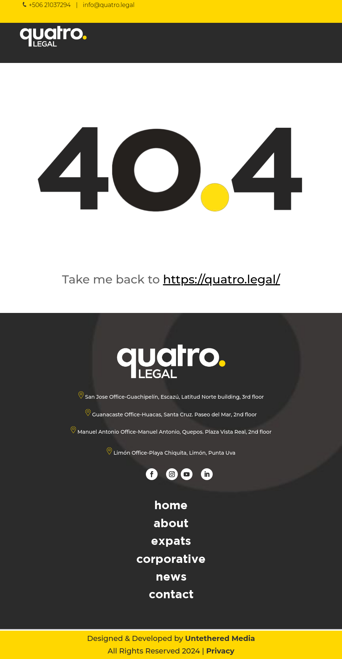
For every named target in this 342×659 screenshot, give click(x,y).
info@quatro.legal (108, 4)
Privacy (220, 650)
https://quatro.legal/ (221, 279)
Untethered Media (220, 638)
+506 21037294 (50, 4)
